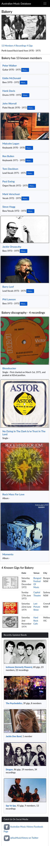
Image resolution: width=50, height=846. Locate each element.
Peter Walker (9, 65)
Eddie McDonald (11, 78)
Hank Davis (8, 90)
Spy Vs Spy (11, 805)
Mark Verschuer (11, 194)
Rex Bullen (8, 156)
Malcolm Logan (10, 143)
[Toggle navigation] (44, 3)
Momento (7, 554)
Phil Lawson (9, 299)
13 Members (8, 45)
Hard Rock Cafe (35, 620)
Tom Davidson (10, 168)
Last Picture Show (36, 606)
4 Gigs (30, 45)
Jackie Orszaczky (11, 246)
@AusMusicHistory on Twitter (24, 837)
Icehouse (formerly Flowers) (19, 667)
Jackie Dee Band (14, 736)
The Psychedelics (14, 703)
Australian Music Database (16, 3)
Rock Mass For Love (13, 494)
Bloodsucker (9, 368)
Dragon (9, 769)
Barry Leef (8, 286)
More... (25, 70)
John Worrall (9, 103)
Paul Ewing (8, 181)
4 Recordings (20, 45)
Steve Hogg (8, 206)
